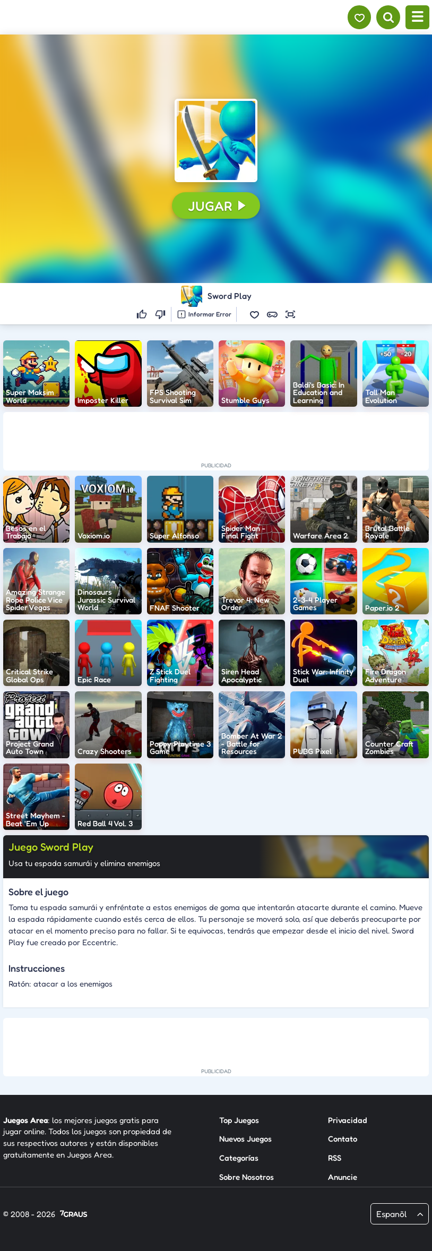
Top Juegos (239, 1120)
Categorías (238, 1158)
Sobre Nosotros (246, 1177)
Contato (342, 1139)
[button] (216, 140)
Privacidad (347, 1120)
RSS (334, 1158)
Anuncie (342, 1177)
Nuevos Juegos (245, 1139)
